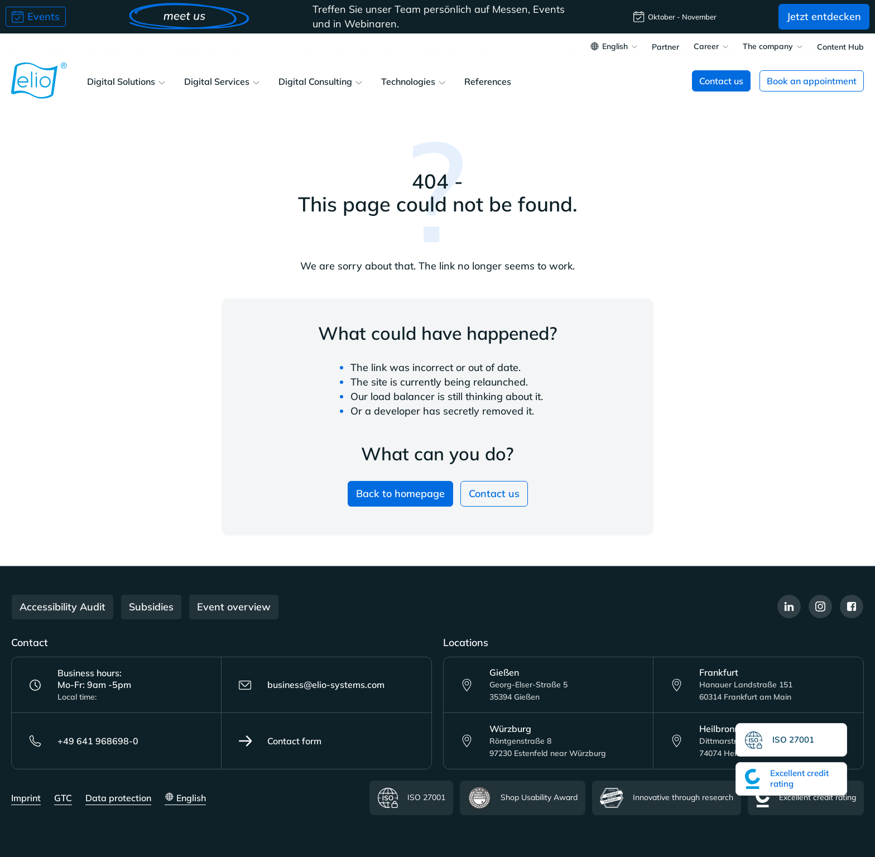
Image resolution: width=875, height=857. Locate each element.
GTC (63, 797)
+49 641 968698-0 (83, 741)
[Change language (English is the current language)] (613, 47)
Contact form (279, 741)
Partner (665, 47)
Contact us (494, 493)
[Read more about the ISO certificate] (791, 740)
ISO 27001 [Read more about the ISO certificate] (411, 798)
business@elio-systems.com (311, 685)
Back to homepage (400, 493)
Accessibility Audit (62, 606)
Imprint (26, 797)
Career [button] (706, 46)
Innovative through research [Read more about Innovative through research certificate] (666, 798)
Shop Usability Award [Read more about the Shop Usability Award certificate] (523, 798)
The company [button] (768, 46)
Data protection (118, 797)
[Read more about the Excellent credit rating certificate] (791, 779)
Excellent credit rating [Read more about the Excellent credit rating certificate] (806, 797)
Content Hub (840, 47)
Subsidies (151, 606)
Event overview (234, 606)
